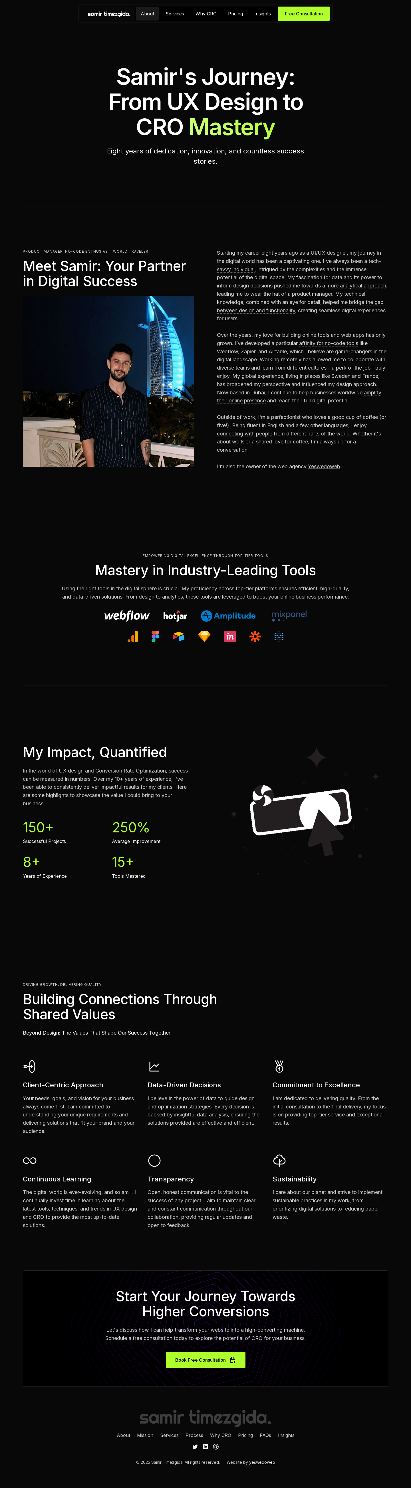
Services (175, 14)
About (147, 14)
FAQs (265, 1435)
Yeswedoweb (324, 466)
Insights (262, 14)
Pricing (235, 14)
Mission (145, 1435)
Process (194, 1435)
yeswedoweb (262, 1462)
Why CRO (206, 14)
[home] (109, 13)
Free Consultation (304, 14)
